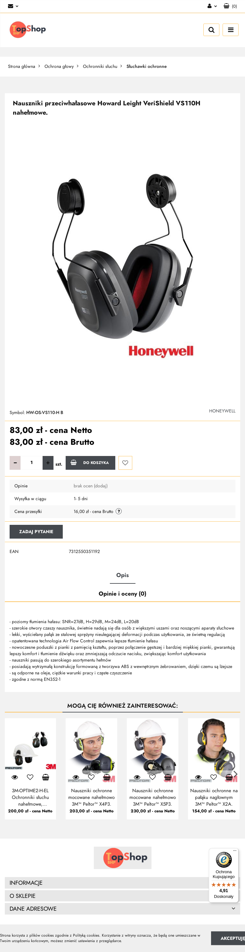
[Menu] (235, 852)
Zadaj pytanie (36, 532)
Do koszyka (89, 462)
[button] (230, 6)
